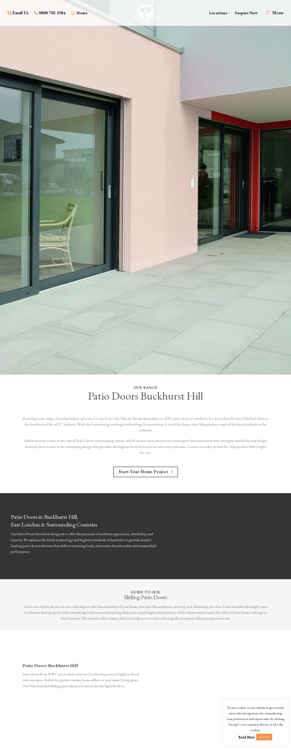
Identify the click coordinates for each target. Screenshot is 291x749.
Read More (247, 737)
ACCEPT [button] (264, 737)
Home (79, 12)
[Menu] (274, 13)
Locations (219, 12)
